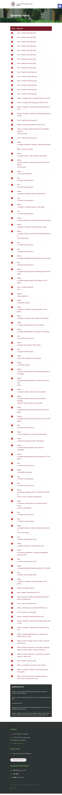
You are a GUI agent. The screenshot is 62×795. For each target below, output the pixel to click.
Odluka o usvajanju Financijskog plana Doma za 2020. (32, 104)
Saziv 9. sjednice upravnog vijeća (26, 69)
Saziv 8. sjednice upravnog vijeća (26, 65)
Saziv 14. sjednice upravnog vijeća (27, 91)
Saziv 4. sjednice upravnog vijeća (26, 47)
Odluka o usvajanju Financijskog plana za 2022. (30, 618)
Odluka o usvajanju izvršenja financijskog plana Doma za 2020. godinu (33, 411)
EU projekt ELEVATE (17, 704)
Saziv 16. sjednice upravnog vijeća (27, 121)
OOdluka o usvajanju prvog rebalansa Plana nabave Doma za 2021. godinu (34, 420)
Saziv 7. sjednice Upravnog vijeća (26, 662)
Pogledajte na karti (18, 761)
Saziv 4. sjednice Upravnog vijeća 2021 (28, 594)
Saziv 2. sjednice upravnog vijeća (26, 38)
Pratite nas (14, 789)
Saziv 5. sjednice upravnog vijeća (26, 52)
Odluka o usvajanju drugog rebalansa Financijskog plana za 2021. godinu (34, 458)
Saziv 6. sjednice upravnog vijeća (26, 56)
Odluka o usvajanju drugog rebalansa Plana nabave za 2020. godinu (32, 282)
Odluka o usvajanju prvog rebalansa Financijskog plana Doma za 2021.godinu (33, 373)
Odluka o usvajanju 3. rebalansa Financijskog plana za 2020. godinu (32, 311)
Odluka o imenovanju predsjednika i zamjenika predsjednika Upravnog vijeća (32, 554)
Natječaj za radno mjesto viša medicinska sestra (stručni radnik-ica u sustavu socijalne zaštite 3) (30, 693)
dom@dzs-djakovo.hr (17, 744)
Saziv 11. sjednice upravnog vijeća (27, 78)
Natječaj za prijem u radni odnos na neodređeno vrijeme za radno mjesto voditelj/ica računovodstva (31, 709)
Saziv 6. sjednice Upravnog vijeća (26, 613)
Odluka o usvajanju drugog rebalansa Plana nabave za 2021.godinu (30, 449)
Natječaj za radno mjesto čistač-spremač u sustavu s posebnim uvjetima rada (31, 699)
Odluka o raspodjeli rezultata (25, 589)
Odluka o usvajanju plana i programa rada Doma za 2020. (33, 99)
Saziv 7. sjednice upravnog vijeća (26, 60)
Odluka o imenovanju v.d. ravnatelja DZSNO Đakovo (32, 609)
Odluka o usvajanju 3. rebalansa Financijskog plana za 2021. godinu (32, 583)
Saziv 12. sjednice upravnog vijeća (27, 82)
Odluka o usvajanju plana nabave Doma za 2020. (31, 126)
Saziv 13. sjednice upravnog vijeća (27, 86)
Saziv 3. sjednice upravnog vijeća (26, 43)
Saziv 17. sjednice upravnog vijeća (27, 139)
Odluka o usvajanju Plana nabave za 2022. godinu (31, 666)
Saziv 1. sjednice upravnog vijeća (26, 34)
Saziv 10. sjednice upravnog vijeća (27, 73)
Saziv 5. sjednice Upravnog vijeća (26, 605)
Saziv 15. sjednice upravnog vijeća (27, 95)
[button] (60, 6)
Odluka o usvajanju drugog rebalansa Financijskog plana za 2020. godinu (34, 273)
